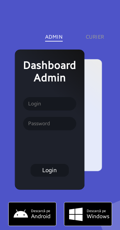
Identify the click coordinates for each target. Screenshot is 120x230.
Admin (54, 37)
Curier (95, 37)
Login (49, 170)
